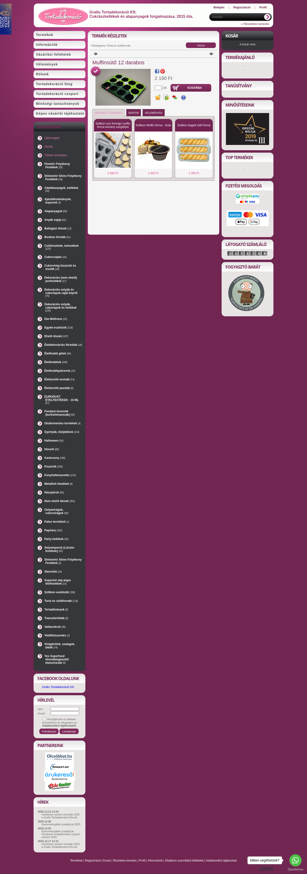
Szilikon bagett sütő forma (193, 125)
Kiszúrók (53, 466)
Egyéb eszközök (58, 327)
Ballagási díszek (57, 228)
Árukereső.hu (59, 779)
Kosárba (194, 88)
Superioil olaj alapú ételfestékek (57, 582)
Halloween (53, 440)
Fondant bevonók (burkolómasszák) (59, 413)
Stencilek (53, 571)
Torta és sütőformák (61, 601)
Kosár (107, 860)
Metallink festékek (58, 483)
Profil (142, 860)
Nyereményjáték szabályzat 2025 (60, 824)
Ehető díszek (56, 336)
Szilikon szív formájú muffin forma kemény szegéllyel (112, 125)
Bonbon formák (57, 237)
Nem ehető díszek (59, 501)
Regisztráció (93, 860)
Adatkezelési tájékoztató (221, 860)
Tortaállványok (56, 609)
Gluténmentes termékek (62, 423)
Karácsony (54, 458)
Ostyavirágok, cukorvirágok (56, 511)
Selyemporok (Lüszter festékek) (59, 549)
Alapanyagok (55, 211)
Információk (155, 860)
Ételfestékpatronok (59, 370)
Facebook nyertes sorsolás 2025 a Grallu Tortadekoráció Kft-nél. (60, 816)
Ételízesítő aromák (59, 379)
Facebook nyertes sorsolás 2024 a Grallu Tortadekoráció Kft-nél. (60, 845)
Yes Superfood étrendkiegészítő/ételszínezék (56, 659)
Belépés (218, 7)
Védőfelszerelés (57, 635)
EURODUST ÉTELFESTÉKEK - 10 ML (61, 399)
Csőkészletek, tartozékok (61, 247)
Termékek (76, 860)
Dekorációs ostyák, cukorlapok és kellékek (60, 307)
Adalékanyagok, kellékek (61, 189)
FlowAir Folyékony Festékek (57, 165)
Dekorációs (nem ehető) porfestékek (60, 279)
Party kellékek (56, 539)
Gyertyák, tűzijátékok (61, 432)
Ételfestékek (55, 362)
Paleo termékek (56, 521)
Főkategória (98, 45)
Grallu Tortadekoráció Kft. (58, 687)
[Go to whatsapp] (295, 860)
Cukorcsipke (55, 257)
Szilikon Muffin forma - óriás (153, 125)
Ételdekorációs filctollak (63, 345)
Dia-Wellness (55, 319)
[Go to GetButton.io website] (295, 869)
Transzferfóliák (56, 618)
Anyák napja (55, 219)
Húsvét (51, 449)
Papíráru (53, 530)
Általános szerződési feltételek (184, 860)
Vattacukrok (54, 627)
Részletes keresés (124, 860)
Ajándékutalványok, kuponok (57, 201)
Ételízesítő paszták (58, 388)
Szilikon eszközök (59, 592)
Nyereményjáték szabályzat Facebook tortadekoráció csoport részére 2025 (60, 834)
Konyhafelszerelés (60, 475)
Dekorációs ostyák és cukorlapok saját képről (60, 292)
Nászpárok (54, 492)
